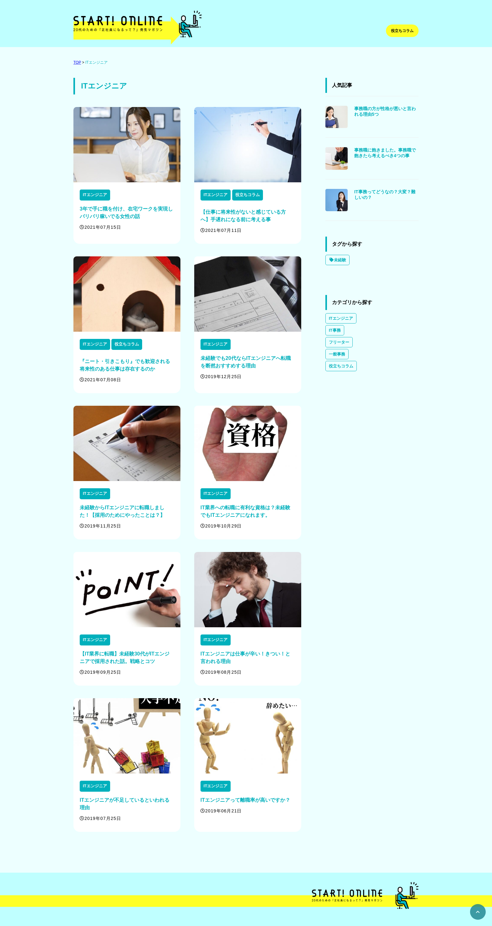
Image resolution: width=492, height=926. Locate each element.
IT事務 (335, 330)
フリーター (339, 342)
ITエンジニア (96, 62)
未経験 (337, 260)
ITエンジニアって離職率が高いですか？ (245, 800)
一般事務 (337, 354)
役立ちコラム (402, 31)
